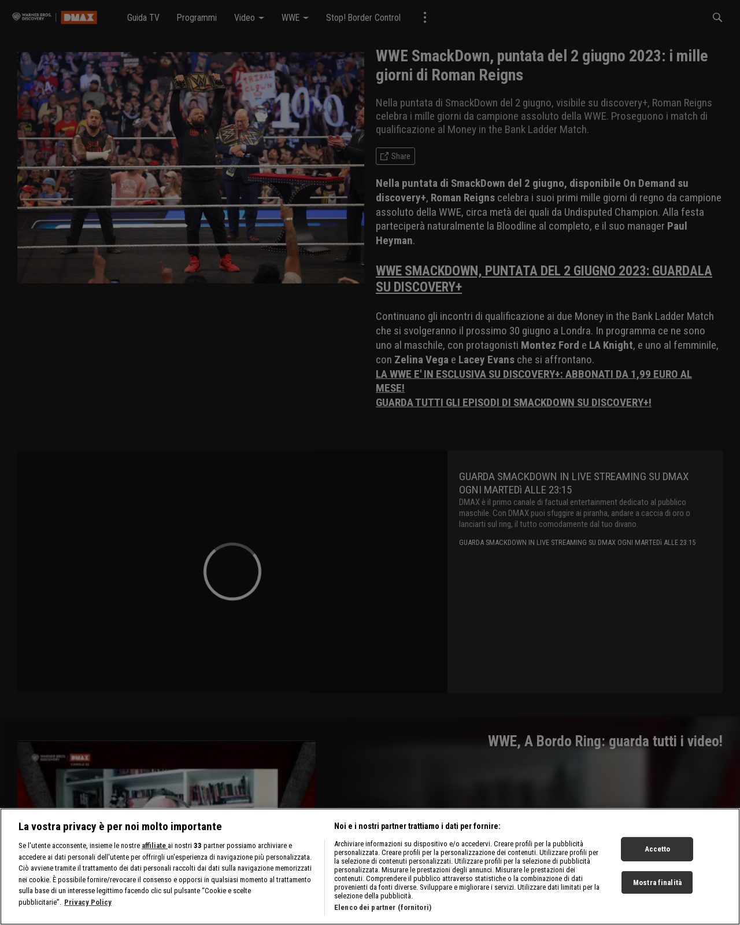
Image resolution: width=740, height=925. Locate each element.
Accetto (658, 849)
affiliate (155, 845)
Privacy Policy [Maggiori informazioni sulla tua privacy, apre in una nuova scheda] (88, 902)
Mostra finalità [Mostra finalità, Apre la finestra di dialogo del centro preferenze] (657, 882)
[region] (370, 866)
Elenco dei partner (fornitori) (382, 907)
